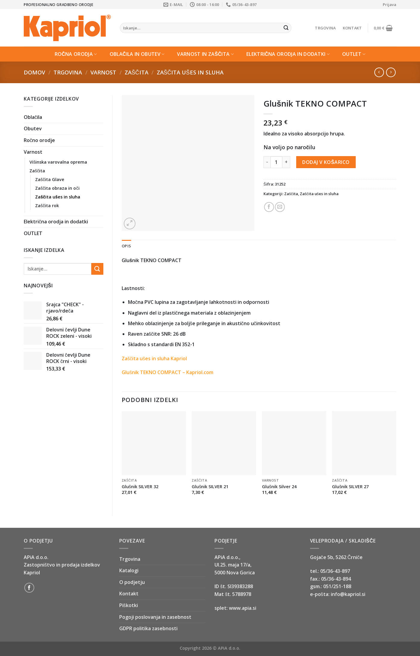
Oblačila (33, 117)
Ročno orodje (39, 140)
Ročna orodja (76, 54)
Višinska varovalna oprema (58, 162)
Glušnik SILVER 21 (210, 486)
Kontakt (352, 28)
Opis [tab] (126, 246)
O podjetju (132, 582)
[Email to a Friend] (280, 207)
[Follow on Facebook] (29, 588)
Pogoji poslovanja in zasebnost (155, 617)
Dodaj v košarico (325, 162)
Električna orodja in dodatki (288, 54)
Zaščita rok (47, 205)
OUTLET (353, 54)
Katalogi (128, 570)
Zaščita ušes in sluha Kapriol (154, 358)
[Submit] (286, 28)
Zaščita (136, 72)
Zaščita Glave (49, 179)
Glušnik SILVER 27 (350, 486)
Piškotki (128, 605)
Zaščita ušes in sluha (190, 72)
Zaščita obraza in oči (57, 188)
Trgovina (325, 28)
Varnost (103, 72)
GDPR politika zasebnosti (148, 628)
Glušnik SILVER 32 (140, 486)
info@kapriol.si (348, 594)
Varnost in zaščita (205, 54)
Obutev (33, 128)
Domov (34, 72)
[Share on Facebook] (269, 207)
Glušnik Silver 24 (279, 486)
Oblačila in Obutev (137, 54)
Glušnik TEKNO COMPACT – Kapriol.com (167, 372)
